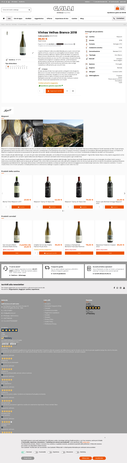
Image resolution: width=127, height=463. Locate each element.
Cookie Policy (49, 321)
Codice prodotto (43, 36)
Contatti (47, 315)
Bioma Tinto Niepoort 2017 (12, 202)
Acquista (21, 207)
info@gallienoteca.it (9, 313)
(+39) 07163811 (7, 310)
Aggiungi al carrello (55, 91)
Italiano (88, 1)
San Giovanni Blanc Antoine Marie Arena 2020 (10, 246)
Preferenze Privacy (51, 324)
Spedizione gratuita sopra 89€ (51, 86)
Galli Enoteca (14, 316)
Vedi (17, 253)
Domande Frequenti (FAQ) (53, 306)
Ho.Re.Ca (21, 1)
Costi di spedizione (59, 273)
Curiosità (47, 308)
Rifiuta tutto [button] (85, 458)
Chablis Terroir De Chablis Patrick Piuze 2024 (43, 245)
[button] (105, 437)
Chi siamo (15, 1)
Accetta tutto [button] (99, 458)
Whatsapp (22, 275)
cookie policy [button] (86, 442)
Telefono (14, 275)
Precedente (5, 344)
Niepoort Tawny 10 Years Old (44, 202)
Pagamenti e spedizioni (52, 313)
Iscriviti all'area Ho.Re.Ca (102, 273)
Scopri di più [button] (27, 458)
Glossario (47, 317)
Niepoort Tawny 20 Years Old (75, 202)
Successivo (13, 344)
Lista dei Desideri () (100, 1)
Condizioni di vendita (51, 310)
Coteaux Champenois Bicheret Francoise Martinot (74, 245)
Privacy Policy (49, 319)
